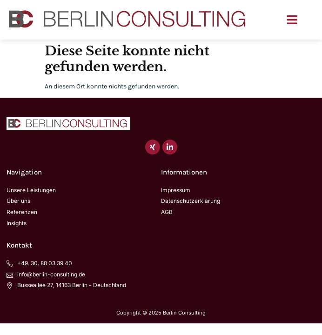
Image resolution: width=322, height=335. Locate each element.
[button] (292, 20)
